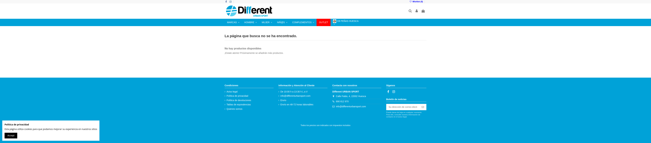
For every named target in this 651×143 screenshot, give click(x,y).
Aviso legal (232, 91)
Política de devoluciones (239, 100)
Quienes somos (234, 109)
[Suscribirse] (422, 107)
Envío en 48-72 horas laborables (296, 104)
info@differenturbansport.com (295, 96)
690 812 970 (342, 101)
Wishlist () (416, 1)
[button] (233, 22)
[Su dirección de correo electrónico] (402, 107)
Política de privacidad (237, 96)
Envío (283, 100)
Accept (10, 135)
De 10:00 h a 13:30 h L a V (294, 91)
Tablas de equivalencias (239, 104)
